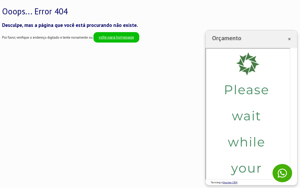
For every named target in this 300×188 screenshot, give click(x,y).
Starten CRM (230, 182)
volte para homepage (116, 37)
